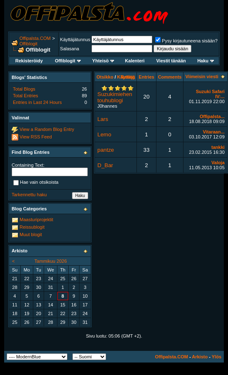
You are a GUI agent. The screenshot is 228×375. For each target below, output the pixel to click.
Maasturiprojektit (36, 219)
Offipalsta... (212, 116)
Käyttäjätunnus (75, 39)
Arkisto (200, 356)
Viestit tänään (171, 60)
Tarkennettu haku (29, 194)
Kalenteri (134, 60)
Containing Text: (28, 165)
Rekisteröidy (29, 60)
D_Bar (105, 165)
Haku (205, 60)
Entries (146, 76)
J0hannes (107, 106)
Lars (102, 119)
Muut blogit (31, 234)
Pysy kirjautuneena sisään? (186, 40)
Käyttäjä (126, 76)
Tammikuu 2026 (51, 261)
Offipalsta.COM (35, 38)
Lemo (104, 134)
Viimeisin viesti (201, 76)
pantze (105, 150)
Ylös (216, 356)
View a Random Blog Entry (47, 129)
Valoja (218, 162)
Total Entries (25, 95)
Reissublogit (32, 227)
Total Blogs (24, 88)
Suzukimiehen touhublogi (114, 97)
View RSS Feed (36, 136)
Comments (170, 76)
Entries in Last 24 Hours (37, 102)
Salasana (69, 48)
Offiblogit (28, 43)
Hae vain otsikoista (35, 182)
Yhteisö (103, 60)
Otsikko (105, 76)
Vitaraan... (213, 131)
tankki (218, 147)
